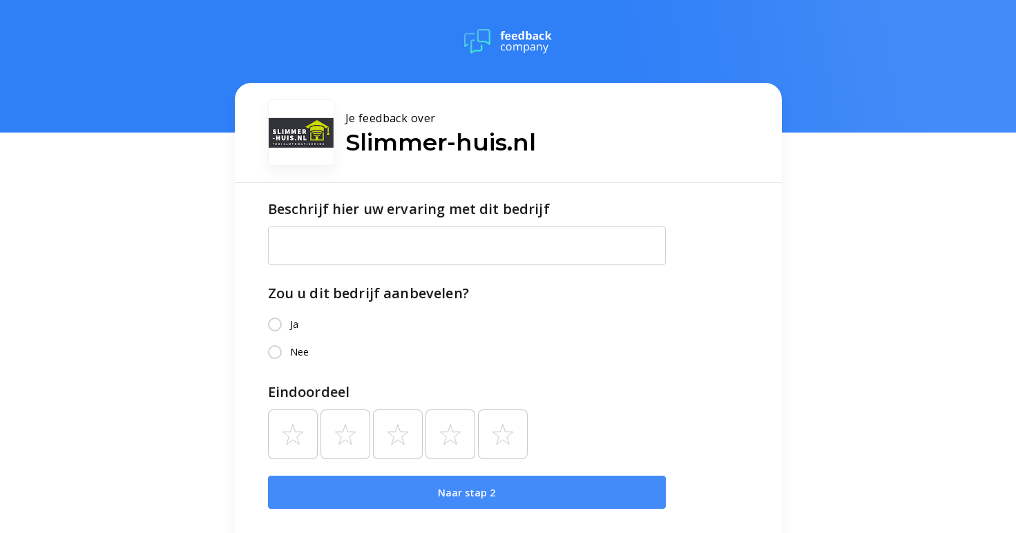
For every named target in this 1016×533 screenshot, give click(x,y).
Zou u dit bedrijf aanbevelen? (368, 293)
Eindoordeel (309, 391)
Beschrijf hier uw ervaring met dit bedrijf (409, 209)
